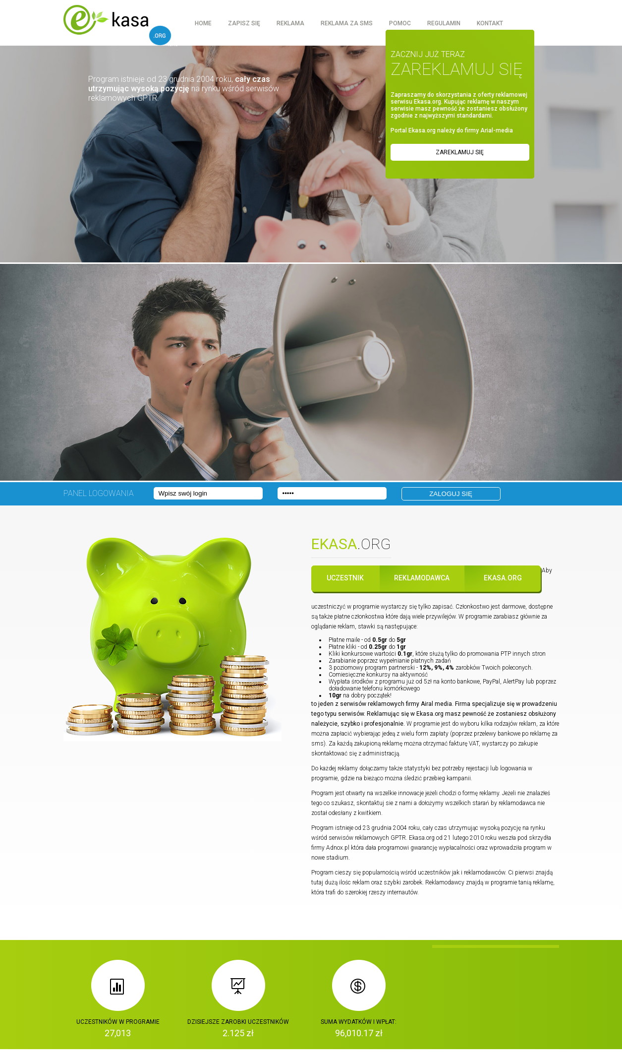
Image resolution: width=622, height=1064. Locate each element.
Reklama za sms (347, 23)
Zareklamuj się (460, 152)
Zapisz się (244, 23)
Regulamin (443, 23)
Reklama (290, 23)
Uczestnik (345, 578)
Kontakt (490, 23)
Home (203, 23)
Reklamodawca (422, 578)
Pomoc (400, 23)
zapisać (442, 606)
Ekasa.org (503, 578)
